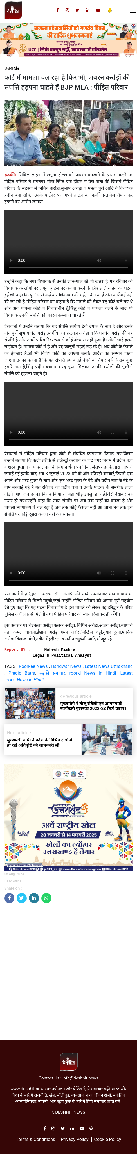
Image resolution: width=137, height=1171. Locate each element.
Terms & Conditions (35, 1139)
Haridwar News (67, 666)
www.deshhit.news (28, 1088)
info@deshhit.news (80, 1078)
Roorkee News (33, 666)
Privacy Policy (75, 1139)
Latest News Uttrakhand (109, 666)
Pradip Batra (21, 673)
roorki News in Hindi (92, 673)
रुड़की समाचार (52, 673)
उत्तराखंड (12, 68)
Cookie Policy (107, 1139)
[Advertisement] (66, 974)
